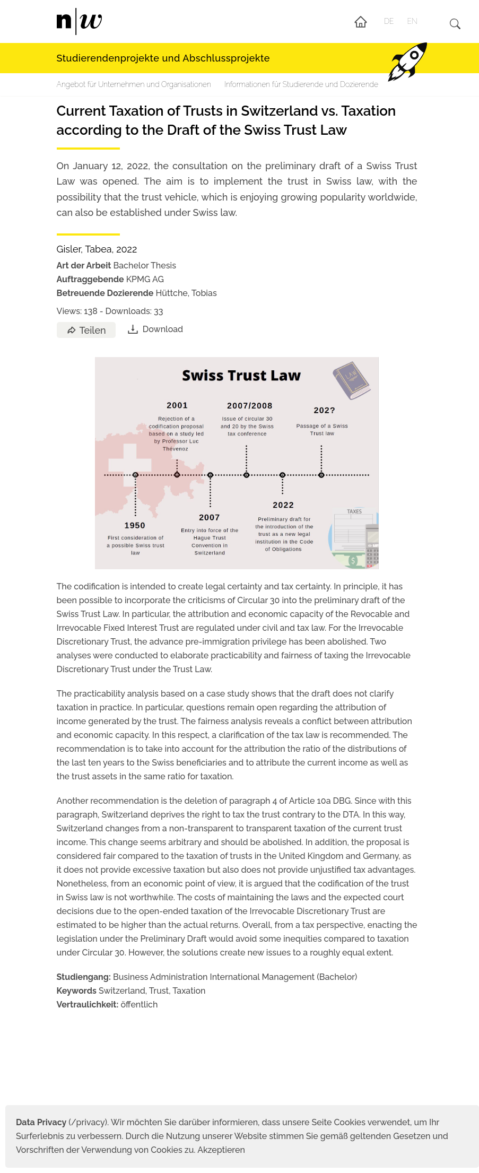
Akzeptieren (221, 1150)
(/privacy (60, 1122)
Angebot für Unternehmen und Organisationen (134, 84)
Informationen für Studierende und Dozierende (301, 84)
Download (154, 329)
